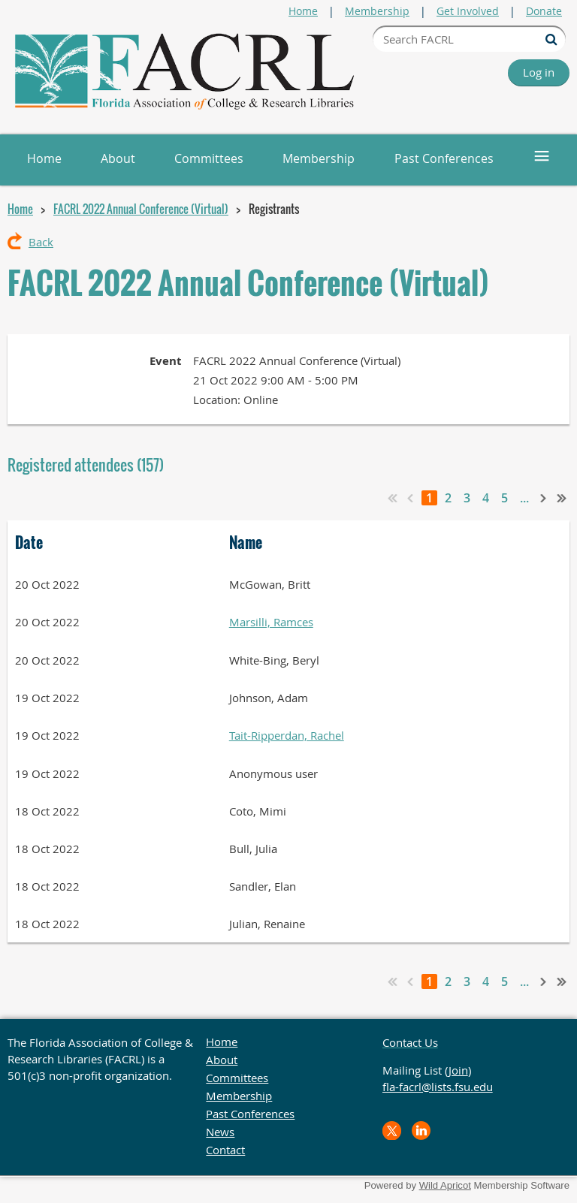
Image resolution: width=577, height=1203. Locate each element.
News (220, 1131)
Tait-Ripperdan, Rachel (286, 735)
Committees (237, 1077)
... (524, 497)
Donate (544, 11)
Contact (225, 1149)
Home (303, 11)
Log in (538, 72)
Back (41, 241)
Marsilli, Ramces (271, 621)
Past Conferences (250, 1113)
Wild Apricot (445, 1185)
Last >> (561, 497)
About (221, 1059)
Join (458, 1070)
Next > (543, 497)
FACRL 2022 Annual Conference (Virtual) (140, 208)
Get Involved (468, 11)
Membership (377, 11)
